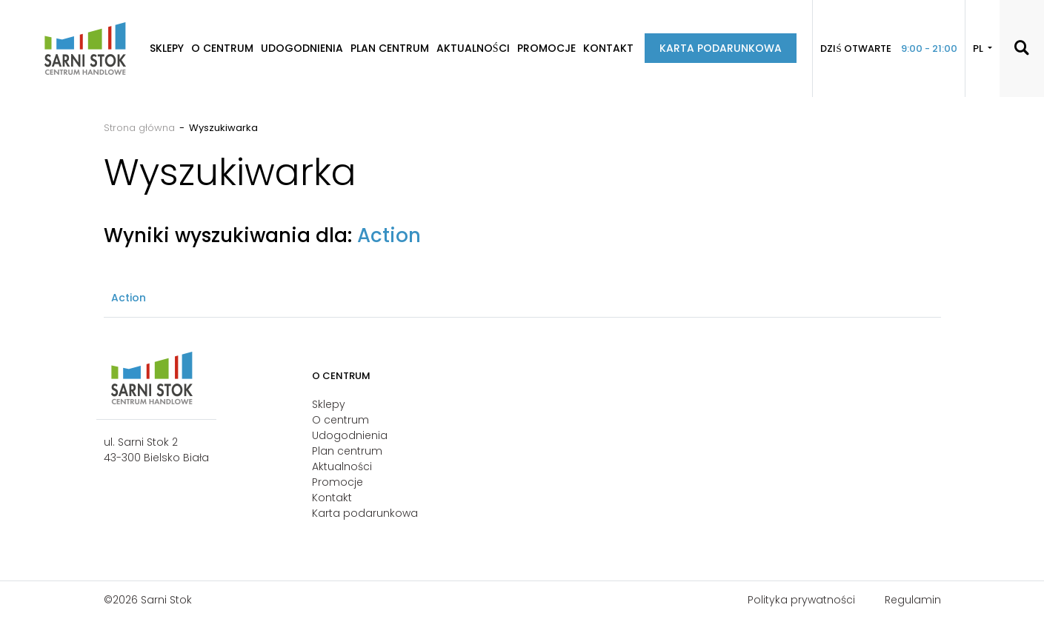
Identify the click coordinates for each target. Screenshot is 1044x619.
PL (979, 48)
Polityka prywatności (801, 599)
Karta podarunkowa (720, 48)
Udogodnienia (302, 48)
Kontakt (608, 48)
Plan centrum (389, 48)
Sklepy (167, 48)
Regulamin (913, 599)
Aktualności (473, 48)
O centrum (222, 48)
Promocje (546, 48)
